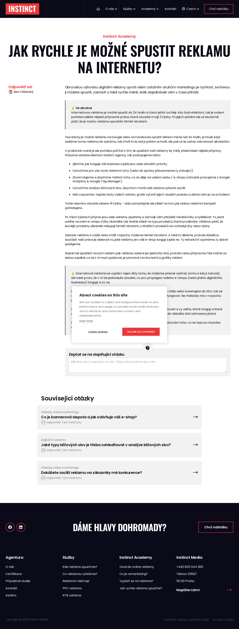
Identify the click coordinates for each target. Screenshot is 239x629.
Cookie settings (98, 331)
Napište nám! (188, 590)
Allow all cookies (141, 331)
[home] (22, 9)
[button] (111, 9)
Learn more (86, 321)
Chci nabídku (218, 9)
